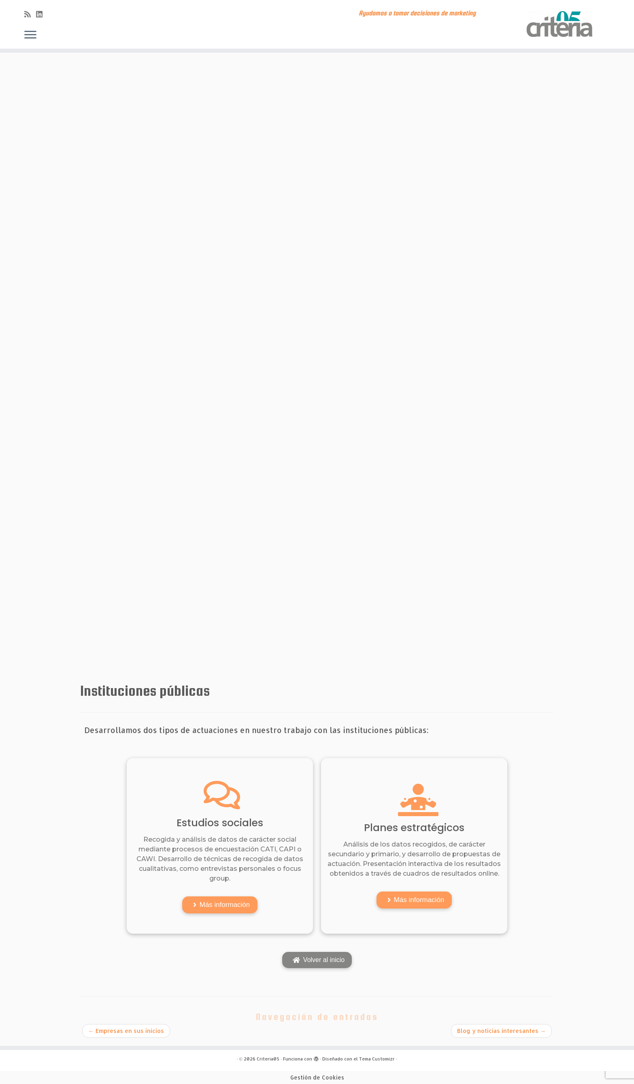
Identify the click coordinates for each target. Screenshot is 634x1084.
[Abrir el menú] (30, 35)
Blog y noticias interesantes (501, 1030)
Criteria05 (268, 1059)
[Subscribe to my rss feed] (30, 14)
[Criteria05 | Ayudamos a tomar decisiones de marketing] (561, 24)
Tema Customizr (377, 1059)
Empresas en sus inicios (126, 1030)
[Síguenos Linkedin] (42, 14)
